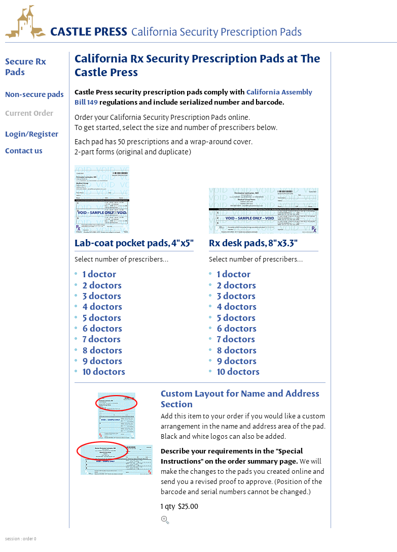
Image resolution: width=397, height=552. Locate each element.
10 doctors (104, 371)
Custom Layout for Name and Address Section (240, 398)
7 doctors (102, 339)
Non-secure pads (34, 94)
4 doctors (102, 306)
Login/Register (31, 134)
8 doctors (102, 350)
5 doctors (102, 317)
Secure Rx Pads (25, 66)
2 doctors (102, 285)
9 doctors (102, 361)
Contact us (24, 151)
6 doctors (102, 328)
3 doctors (102, 296)
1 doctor (99, 274)
